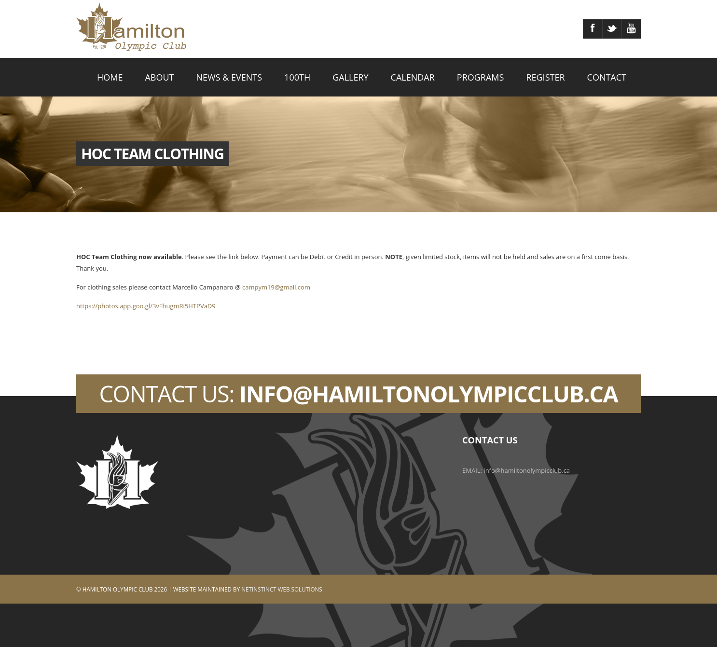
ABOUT (159, 77)
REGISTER (545, 77)
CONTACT (606, 77)
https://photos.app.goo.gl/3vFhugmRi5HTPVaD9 (146, 306)
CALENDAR (413, 77)
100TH (297, 77)
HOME (110, 77)
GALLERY (350, 77)
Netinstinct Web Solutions (281, 589)
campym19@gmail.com (276, 287)
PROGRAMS (480, 77)
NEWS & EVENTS (229, 77)
